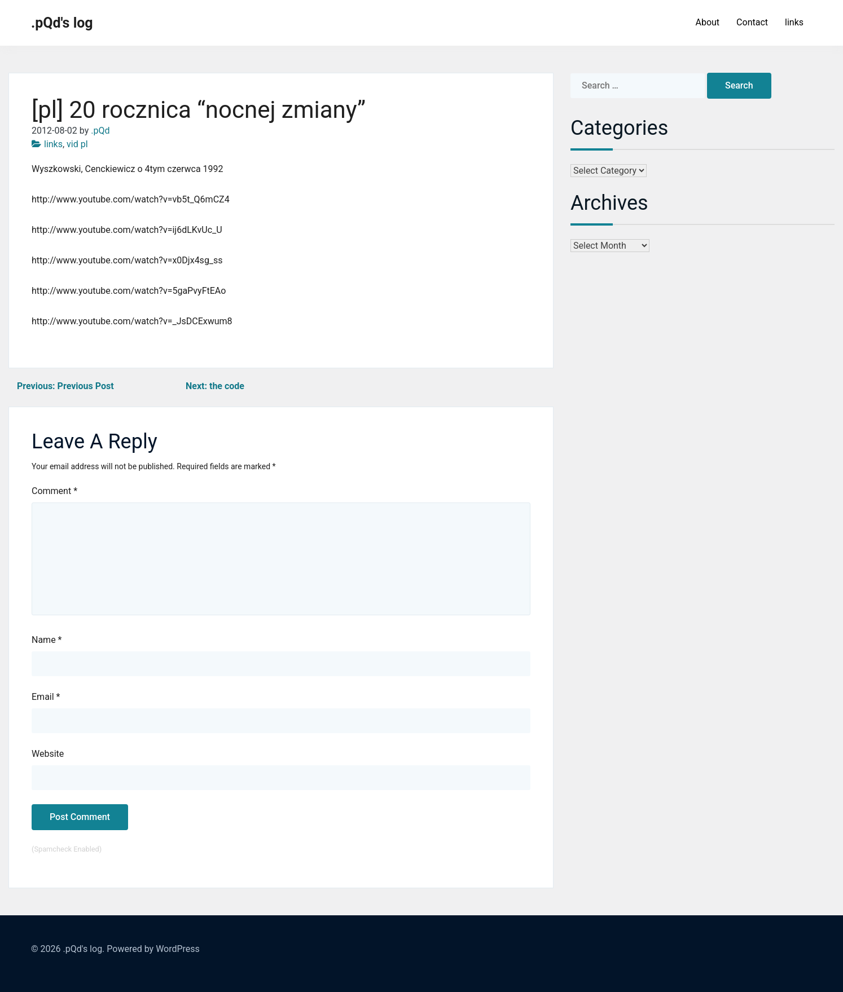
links (794, 22)
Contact (752, 22)
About (707, 22)
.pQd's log (62, 23)
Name (47, 639)
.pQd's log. (83, 948)
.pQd (100, 130)
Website (48, 753)
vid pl (77, 144)
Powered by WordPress (153, 948)
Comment (54, 491)
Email (46, 696)
